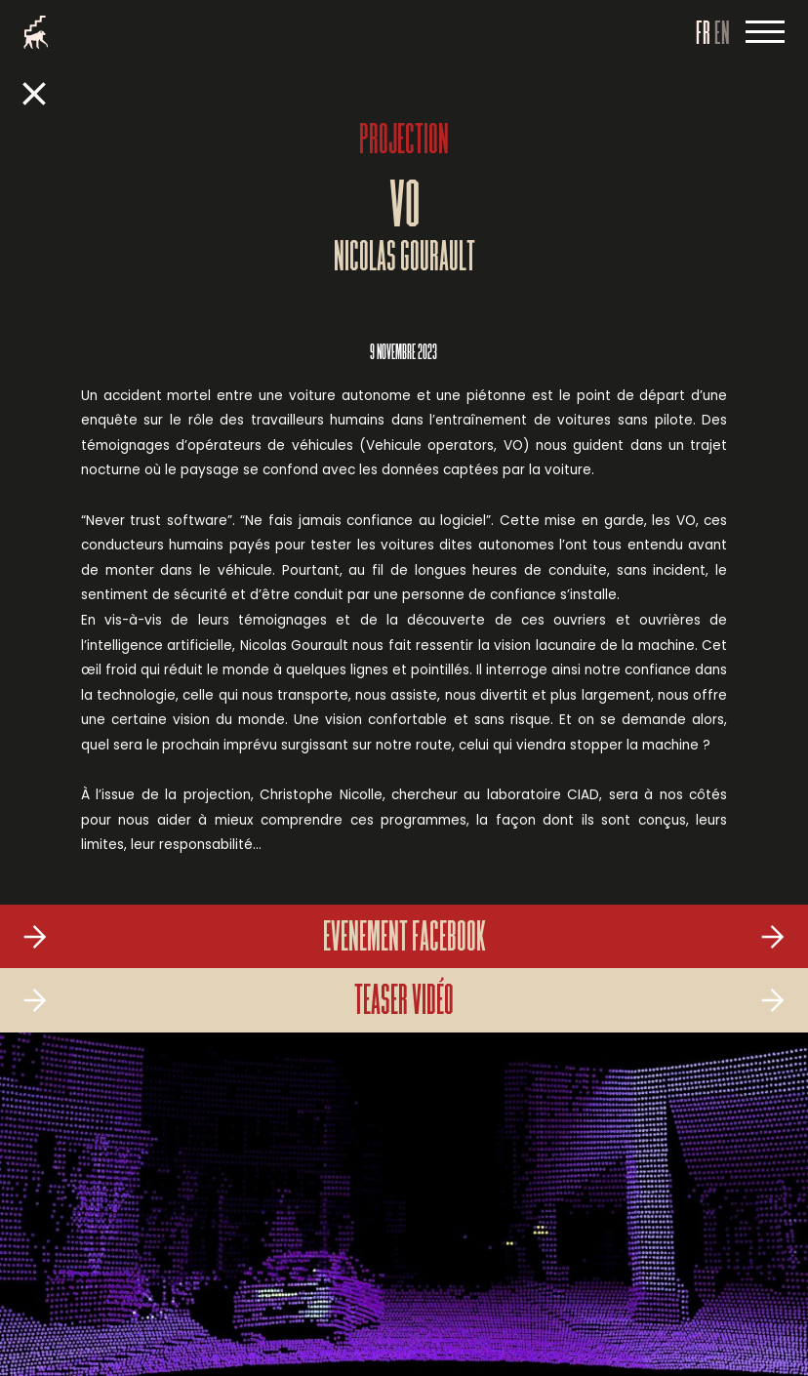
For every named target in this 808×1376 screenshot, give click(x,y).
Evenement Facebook (404, 939)
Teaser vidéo (404, 1003)
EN (722, 35)
